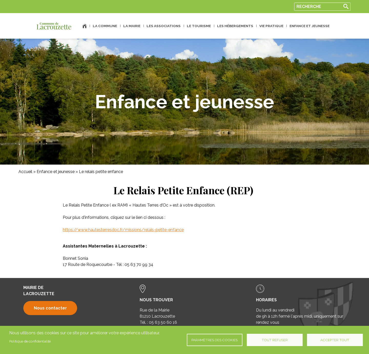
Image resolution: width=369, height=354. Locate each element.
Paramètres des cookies (214, 340)
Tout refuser (275, 340)
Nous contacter (50, 308)
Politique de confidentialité (30, 341)
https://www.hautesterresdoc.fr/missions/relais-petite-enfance (123, 229)
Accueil (84, 26)
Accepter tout (334, 340)
